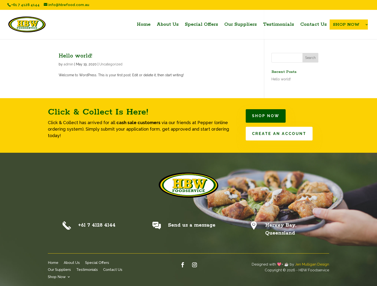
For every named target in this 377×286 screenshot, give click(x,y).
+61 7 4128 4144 (96, 225)
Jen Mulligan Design (312, 264)
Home (53, 263)
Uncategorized (110, 64)
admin (68, 64)
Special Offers (97, 263)
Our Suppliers (59, 269)
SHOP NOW (265, 116)
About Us (72, 263)
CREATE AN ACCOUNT (279, 133)
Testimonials (87, 269)
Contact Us (112, 269)
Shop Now (57, 277)
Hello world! (75, 55)
